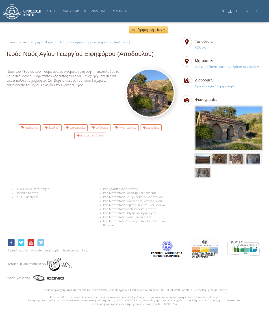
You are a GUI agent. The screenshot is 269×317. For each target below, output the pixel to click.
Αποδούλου (29, 128)
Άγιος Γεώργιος (125, 128)
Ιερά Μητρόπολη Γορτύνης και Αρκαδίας (129, 193)
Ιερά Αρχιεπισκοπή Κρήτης (120, 189)
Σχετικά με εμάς (18, 250)
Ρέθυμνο (200, 47)
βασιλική (52, 128)
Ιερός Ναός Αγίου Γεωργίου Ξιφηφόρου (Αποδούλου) (95, 42)
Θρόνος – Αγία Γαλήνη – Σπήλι (214, 86)
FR (246, 11)
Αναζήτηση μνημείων (148, 30)
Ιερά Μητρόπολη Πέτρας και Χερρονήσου (130, 213)
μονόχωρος (100, 128)
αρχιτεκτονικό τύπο (90, 135)
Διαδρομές (52, 250)
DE (238, 11)
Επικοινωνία (71, 250)
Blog (84, 250)
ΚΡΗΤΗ (51, 11)
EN (222, 11)
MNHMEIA (120, 11)
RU (255, 11)
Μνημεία (50, 42)
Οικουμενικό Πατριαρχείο (32, 189)
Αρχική (35, 42)
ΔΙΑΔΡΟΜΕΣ (99, 11)
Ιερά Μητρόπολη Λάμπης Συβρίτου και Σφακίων (134, 205)
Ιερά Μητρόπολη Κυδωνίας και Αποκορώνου (132, 201)
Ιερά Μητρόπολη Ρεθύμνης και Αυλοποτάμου (133, 197)
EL (230, 11)
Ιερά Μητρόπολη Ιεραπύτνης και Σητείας (129, 209)
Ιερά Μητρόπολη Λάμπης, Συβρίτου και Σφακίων (227, 67)
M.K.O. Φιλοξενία (27, 197)
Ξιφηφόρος (151, 128)
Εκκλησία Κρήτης (27, 193)
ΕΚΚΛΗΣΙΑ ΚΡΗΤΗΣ (74, 11)
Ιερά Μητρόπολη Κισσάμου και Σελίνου (128, 217)
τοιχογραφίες (75, 128)
